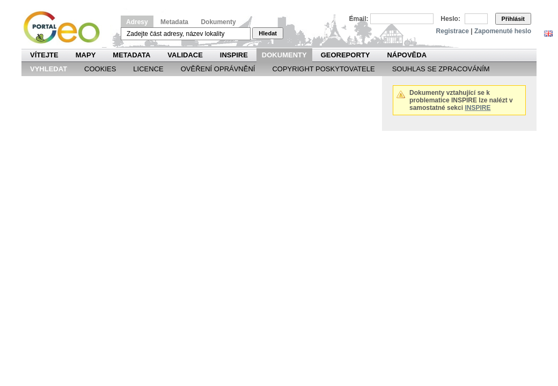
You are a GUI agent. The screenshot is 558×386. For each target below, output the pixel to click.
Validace (184, 55)
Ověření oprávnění (218, 69)
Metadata (174, 22)
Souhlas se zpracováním (441, 69)
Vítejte (44, 55)
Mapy (86, 55)
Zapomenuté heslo (502, 31)
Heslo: (450, 19)
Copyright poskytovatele (323, 69)
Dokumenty (218, 22)
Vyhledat (48, 69)
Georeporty (345, 55)
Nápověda (407, 55)
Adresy (137, 22)
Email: (359, 19)
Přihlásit (513, 19)
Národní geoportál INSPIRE (65, 28)
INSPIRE (234, 55)
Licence (148, 69)
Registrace (452, 31)
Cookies (100, 69)
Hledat (268, 33)
